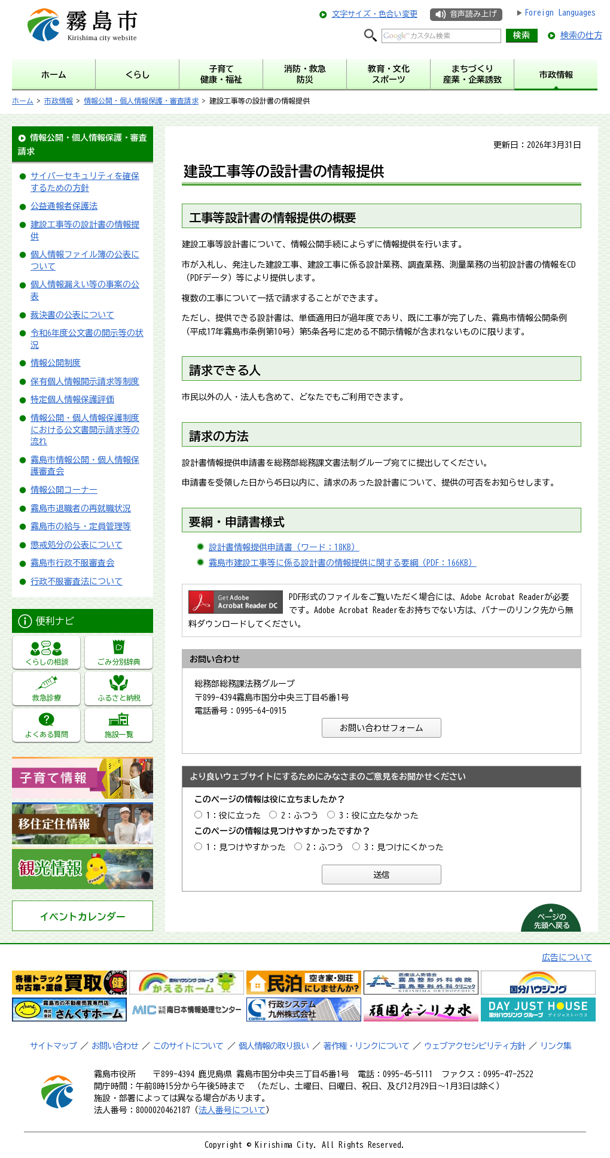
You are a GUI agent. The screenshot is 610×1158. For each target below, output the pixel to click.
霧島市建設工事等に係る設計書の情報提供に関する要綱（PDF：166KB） (343, 563)
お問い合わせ (115, 1046)
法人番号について (232, 1110)
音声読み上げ (473, 14)
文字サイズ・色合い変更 (374, 14)
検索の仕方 (581, 35)
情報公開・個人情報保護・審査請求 (141, 100)
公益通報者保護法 (63, 206)
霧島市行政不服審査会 (72, 563)
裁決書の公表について (72, 315)
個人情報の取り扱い (274, 1046)
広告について (567, 957)
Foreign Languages (560, 12)
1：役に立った (233, 815)
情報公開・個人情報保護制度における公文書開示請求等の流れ (84, 429)
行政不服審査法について (76, 581)
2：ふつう (300, 815)
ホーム (22, 100)
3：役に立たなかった (379, 815)
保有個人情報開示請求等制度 (84, 381)
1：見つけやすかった (246, 847)
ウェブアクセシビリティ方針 (474, 1046)
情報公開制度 (55, 363)
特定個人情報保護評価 (72, 399)
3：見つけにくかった (404, 847)
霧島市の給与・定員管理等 (80, 526)
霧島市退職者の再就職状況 (80, 508)
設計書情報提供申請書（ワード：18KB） (284, 547)
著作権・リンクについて (366, 1046)
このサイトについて (188, 1046)
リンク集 (555, 1046)
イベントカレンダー (82, 916)
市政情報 (58, 100)
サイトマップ (53, 1046)
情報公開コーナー (63, 490)
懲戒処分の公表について (76, 545)
